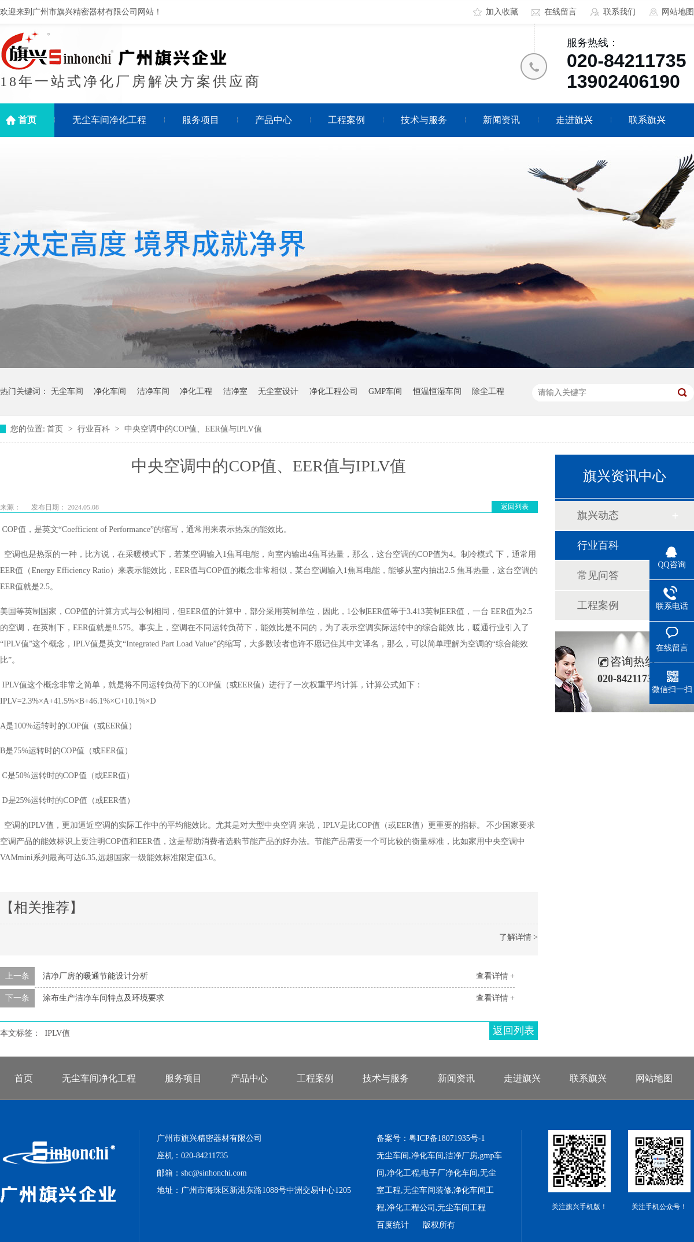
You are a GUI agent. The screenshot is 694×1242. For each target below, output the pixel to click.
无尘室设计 (278, 391)
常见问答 (598, 575)
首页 (27, 120)
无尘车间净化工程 (109, 120)
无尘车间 (67, 391)
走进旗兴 (574, 120)
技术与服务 (424, 120)
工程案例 (346, 120)
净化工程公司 (333, 391)
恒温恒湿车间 (437, 391)
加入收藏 (502, 12)
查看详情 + (495, 976)
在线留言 (560, 12)
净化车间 (110, 391)
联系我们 (619, 12)
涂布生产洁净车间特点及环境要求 (103, 998)
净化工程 (196, 391)
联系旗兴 (647, 120)
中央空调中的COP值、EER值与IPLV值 (193, 429)
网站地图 (678, 12)
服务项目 (200, 120)
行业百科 (94, 429)
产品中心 (273, 120)
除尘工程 (488, 391)
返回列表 (515, 507)
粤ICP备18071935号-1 (447, 1138)
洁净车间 (153, 391)
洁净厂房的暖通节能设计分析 (95, 976)
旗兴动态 (598, 515)
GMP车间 (385, 391)
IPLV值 (58, 1033)
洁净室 (235, 391)
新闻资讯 (501, 120)
